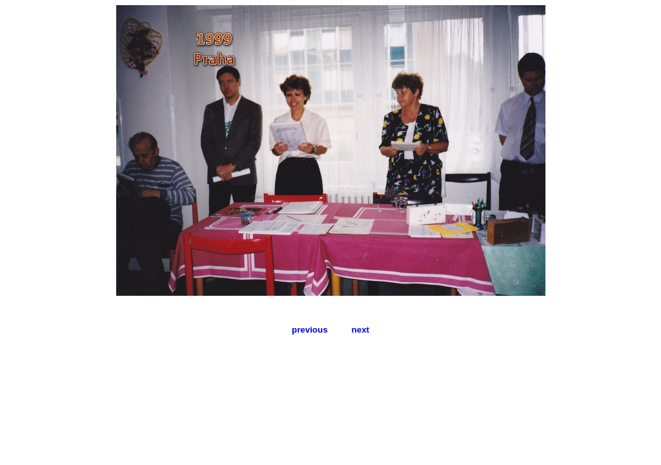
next (360, 330)
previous (310, 330)
